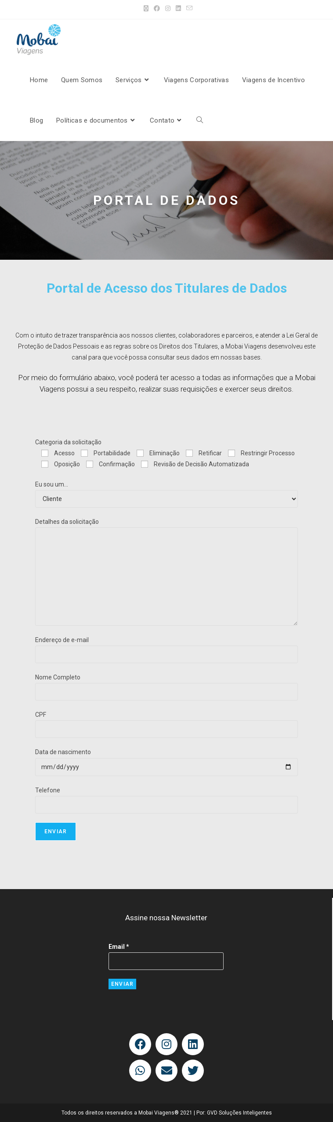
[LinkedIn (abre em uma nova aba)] (178, 8)
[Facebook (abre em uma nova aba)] (157, 8)
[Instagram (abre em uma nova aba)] (168, 8)
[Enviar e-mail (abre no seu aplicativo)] (188, 8)
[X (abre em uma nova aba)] (146, 8)
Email (119, 946)
